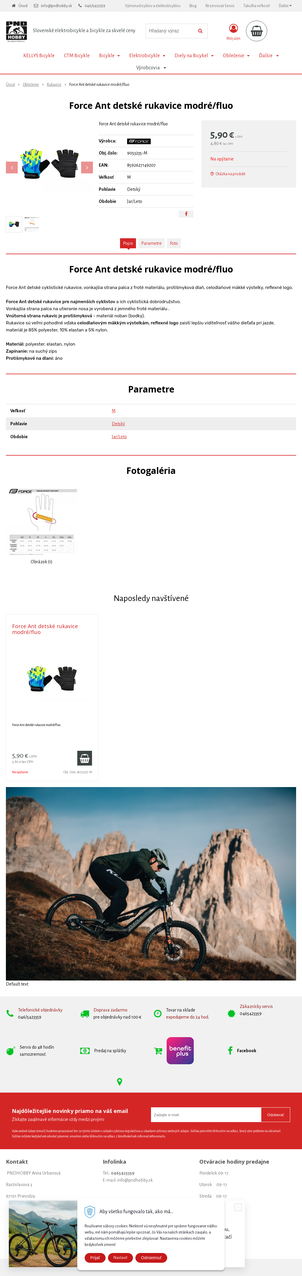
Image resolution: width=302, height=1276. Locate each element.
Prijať (95, 1257)
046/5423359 (95, 6)
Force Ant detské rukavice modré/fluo (45, 629)
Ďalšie (285, 6)
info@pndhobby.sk (56, 6)
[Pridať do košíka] (84, 758)
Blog (193, 6)
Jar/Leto (119, 436)
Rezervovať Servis (220, 6)
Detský (118, 423)
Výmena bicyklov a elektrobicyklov (152, 6)
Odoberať (275, 1115)
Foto (174, 243)
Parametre (151, 243)
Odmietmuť (151, 1257)
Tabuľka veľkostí (256, 6)
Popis (128, 243)
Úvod (23, 6)
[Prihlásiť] (233, 32)
